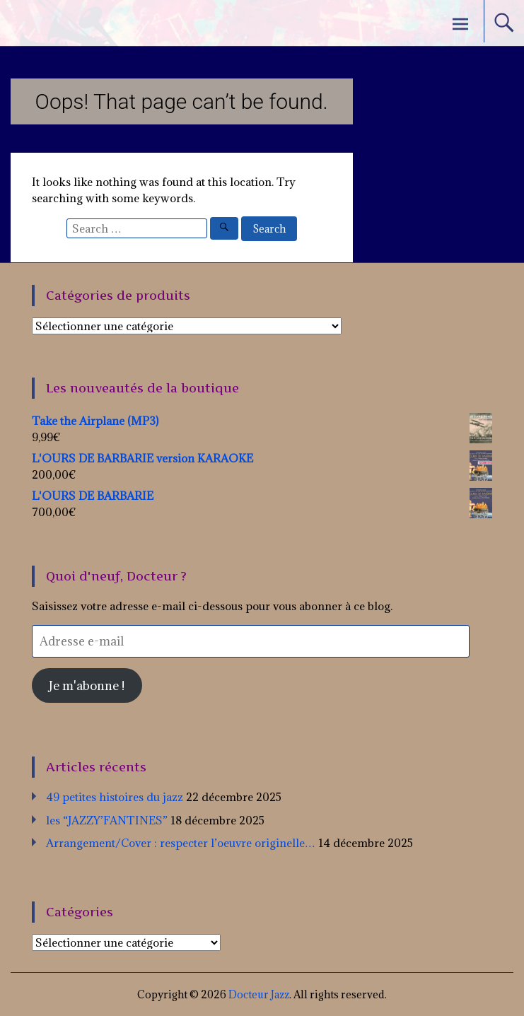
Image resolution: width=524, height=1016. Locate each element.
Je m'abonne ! (86, 685)
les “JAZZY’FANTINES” (107, 820)
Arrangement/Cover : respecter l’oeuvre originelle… (180, 843)
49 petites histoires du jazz (114, 797)
